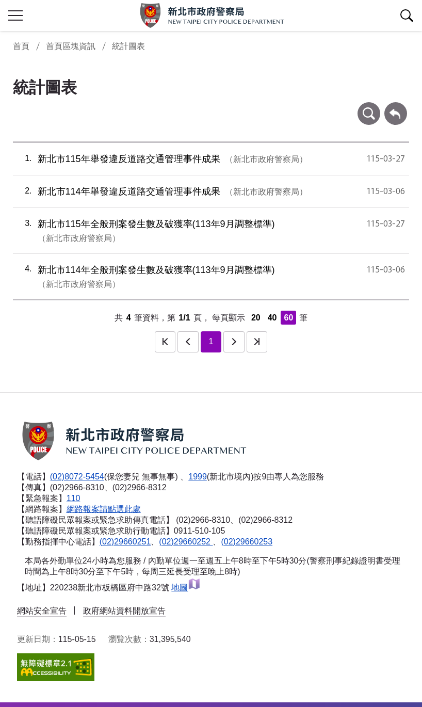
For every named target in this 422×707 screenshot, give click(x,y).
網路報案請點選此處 (104, 509)
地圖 (186, 587)
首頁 (21, 46)
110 (73, 498)
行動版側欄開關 (15, 15)
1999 (197, 476)
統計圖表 (128, 46)
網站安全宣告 (42, 610)
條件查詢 (369, 107)
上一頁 (188, 341)
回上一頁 (395, 107)
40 (272, 317)
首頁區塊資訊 (70, 46)
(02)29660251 (125, 541)
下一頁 (234, 341)
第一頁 (165, 341)
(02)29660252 (186, 541)
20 (256, 317)
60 (288, 317)
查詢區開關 (406, 15)
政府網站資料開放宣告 (124, 610)
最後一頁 (257, 341)
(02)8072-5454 (77, 476)
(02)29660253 (246, 541)
